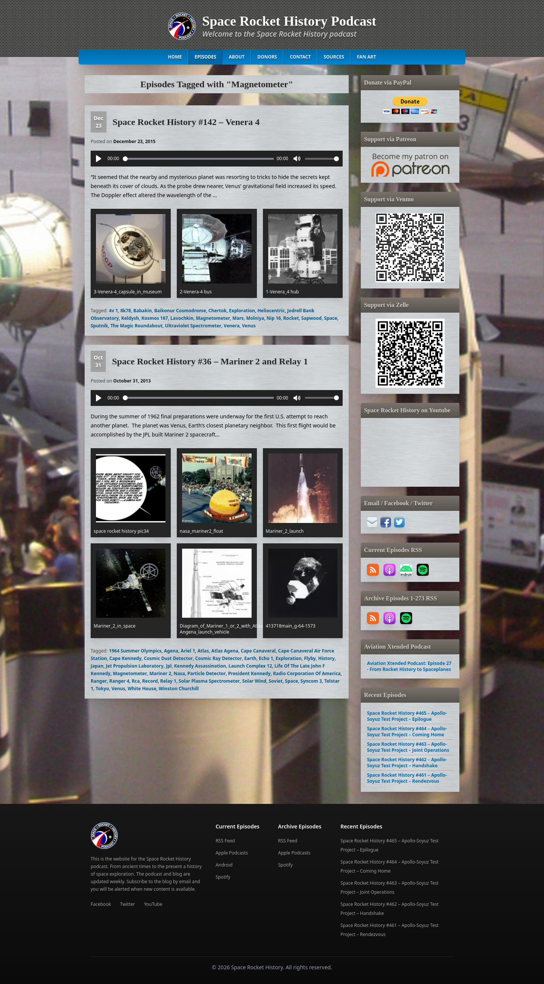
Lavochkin (181, 318)
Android (224, 865)
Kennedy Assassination (200, 666)
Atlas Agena (224, 651)
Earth (250, 658)
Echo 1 (266, 658)
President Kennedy (249, 673)
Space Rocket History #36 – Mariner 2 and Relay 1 (210, 361)
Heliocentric (271, 310)
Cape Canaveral (258, 651)
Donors (267, 57)
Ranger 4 (119, 681)
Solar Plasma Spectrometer (209, 681)
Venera (232, 325)
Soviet (276, 681)
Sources (334, 57)
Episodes (205, 57)
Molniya (255, 318)
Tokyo (102, 688)
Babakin (142, 310)
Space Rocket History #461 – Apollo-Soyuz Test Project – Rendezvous (407, 778)
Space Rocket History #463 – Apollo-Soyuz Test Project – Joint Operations (408, 747)
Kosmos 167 (154, 318)
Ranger (99, 681)
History (326, 658)
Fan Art (366, 57)
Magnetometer (213, 318)
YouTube (153, 904)
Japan (97, 666)
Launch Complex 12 (250, 666)
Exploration (242, 310)
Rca (136, 681)
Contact (300, 57)
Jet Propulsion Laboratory (135, 666)
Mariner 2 (160, 673)
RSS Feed (225, 840)
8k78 (126, 310)
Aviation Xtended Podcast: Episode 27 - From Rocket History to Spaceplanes (409, 666)
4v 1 (113, 310)
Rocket (291, 318)
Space (330, 318)
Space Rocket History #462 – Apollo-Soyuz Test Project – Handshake (407, 762)
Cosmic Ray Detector (218, 658)
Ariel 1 (188, 651)
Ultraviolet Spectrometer (193, 325)
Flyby (310, 658)
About (236, 57)
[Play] (99, 159)
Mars (238, 318)
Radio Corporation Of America (307, 673)
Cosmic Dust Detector (168, 658)
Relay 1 (168, 681)
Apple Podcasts (232, 853)
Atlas (203, 651)
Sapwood (311, 318)
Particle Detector (206, 673)
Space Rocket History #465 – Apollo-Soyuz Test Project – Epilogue (407, 716)
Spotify (223, 877)
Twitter (127, 904)
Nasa (179, 673)
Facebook (101, 904)
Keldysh (130, 318)
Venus (248, 325)
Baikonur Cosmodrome (180, 310)
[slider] (198, 158)
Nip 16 (274, 318)
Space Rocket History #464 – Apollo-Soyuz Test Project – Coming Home (407, 731)
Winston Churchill (179, 688)
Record (150, 681)
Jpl (169, 666)
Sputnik (99, 325)
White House (142, 688)
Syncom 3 (311, 681)
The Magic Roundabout (136, 325)
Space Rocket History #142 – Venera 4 (186, 122)
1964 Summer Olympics (135, 651)
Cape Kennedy (125, 658)
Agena (171, 651)
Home (175, 57)
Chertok (218, 310)
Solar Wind (254, 681)
